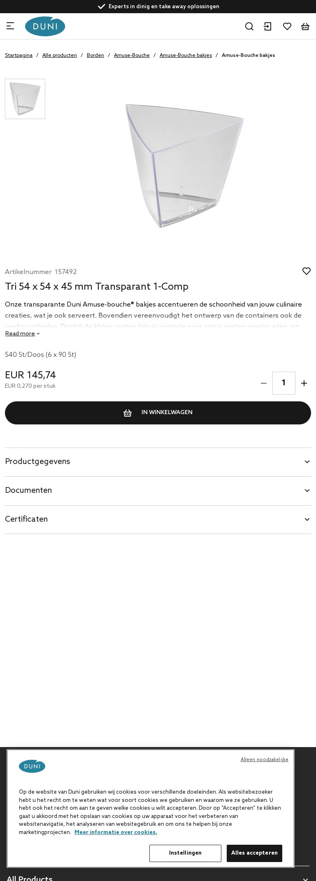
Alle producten (59, 56)
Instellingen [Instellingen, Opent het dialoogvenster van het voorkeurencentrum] (185, 853)
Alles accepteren (254, 853)
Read (20, 333)
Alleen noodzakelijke (264, 760)
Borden (95, 56)
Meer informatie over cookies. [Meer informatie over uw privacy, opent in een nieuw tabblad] (115, 832)
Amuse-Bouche (132, 56)
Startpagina (19, 56)
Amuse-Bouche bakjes (186, 56)
